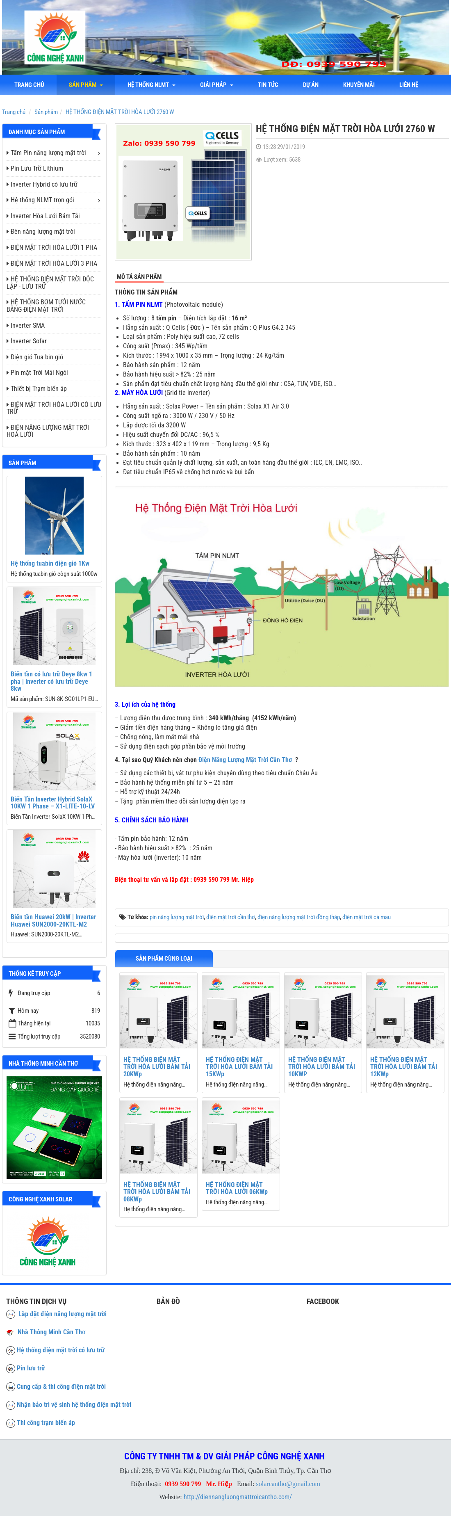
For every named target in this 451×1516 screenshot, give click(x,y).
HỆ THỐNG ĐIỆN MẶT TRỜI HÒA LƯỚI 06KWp (237, 1188)
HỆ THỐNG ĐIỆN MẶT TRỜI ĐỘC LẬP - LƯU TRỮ (50, 282)
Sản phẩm (86, 85)
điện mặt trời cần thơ (230, 917)
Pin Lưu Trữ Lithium (35, 168)
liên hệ (408, 85)
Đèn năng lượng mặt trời (41, 231)
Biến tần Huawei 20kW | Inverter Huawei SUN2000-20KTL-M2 (53, 920)
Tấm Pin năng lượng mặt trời (46, 153)
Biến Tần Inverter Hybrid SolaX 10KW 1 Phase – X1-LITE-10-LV (53, 803)
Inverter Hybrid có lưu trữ (42, 184)
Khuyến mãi (359, 85)
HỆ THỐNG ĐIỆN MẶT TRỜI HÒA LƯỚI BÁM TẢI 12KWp (403, 1067)
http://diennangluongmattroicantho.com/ (238, 1497)
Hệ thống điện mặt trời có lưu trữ (61, 1350)
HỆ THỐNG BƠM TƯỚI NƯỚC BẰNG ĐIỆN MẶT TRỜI (46, 305)
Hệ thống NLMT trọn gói (40, 200)
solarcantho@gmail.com (288, 1483)
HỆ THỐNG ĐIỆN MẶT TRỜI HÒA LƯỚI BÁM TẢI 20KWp (156, 1067)
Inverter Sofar (27, 341)
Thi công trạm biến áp (46, 1423)
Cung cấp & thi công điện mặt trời (61, 1386)
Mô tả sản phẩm (139, 277)
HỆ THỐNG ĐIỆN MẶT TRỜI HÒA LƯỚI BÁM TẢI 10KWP (321, 1067)
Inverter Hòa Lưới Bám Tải (43, 216)
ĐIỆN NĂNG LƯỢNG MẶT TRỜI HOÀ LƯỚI (48, 431)
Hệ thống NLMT (151, 85)
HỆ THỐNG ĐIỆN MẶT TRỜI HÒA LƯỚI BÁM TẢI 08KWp (156, 1192)
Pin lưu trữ (31, 1368)
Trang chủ (29, 85)
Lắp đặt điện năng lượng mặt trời (56, 1314)
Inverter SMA (26, 325)
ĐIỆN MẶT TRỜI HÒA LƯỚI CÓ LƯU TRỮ (54, 408)
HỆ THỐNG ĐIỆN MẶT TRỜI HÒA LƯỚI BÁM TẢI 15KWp (239, 1067)
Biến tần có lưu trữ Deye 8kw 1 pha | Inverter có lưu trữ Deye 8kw (51, 681)
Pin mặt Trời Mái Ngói (37, 373)
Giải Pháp (216, 85)
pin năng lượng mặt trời (177, 917)
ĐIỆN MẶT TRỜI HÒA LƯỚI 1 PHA (52, 247)
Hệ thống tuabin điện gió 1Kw (50, 563)
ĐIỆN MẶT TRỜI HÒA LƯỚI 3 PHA (52, 263)
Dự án (311, 85)
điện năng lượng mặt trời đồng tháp (298, 917)
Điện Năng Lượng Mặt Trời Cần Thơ (245, 760)
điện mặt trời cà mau (366, 917)
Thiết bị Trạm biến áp (37, 389)
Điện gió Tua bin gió (35, 357)
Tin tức (268, 85)
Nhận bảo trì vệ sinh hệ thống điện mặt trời (74, 1405)
